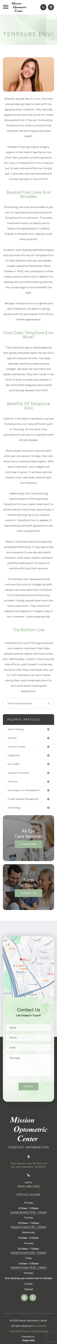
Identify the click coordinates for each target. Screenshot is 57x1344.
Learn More (28, 844)
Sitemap (43, 1331)
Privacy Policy (30, 1331)
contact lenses (17, 746)
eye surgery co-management (24, 790)
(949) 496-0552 (28, 1186)
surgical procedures (18, 772)
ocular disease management (23, 798)
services (12, 737)
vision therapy (16, 729)
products (13, 781)
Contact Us (28, 893)
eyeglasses (14, 755)
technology (14, 807)
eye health (14, 764)
